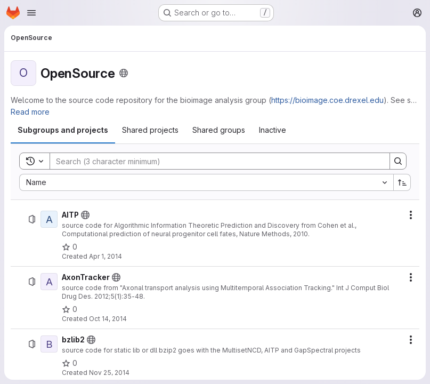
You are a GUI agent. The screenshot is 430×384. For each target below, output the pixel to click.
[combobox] (206, 182)
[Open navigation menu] (31, 12)
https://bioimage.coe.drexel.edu (327, 100)
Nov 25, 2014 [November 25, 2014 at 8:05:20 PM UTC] (109, 373)
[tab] (63, 130)
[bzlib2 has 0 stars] (69, 363)
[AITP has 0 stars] (69, 247)
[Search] (214, 161)
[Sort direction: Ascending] (402, 182)
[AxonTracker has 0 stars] (69, 309)
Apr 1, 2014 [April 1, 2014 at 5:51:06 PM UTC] (105, 256)
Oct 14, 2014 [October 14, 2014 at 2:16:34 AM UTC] (108, 319)
